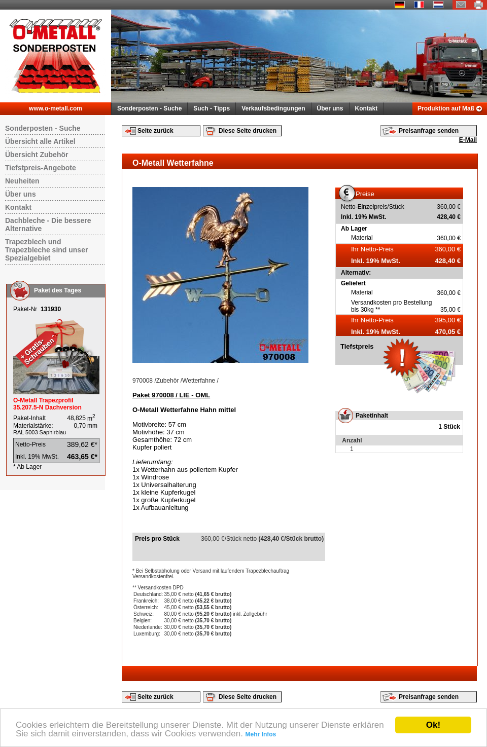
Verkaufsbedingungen (273, 108)
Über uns (330, 108)
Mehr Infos (261, 734)
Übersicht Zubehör (36, 155)
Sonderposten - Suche (149, 108)
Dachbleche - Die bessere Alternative (48, 224)
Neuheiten (22, 181)
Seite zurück (155, 130)
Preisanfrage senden (429, 130)
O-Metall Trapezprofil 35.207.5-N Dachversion (47, 404)
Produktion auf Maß (446, 108)
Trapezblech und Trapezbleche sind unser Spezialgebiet (46, 250)
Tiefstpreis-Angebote (40, 168)
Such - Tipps (211, 108)
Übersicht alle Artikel (40, 141)
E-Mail (468, 139)
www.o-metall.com (55, 108)
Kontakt (366, 108)
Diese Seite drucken (247, 130)
